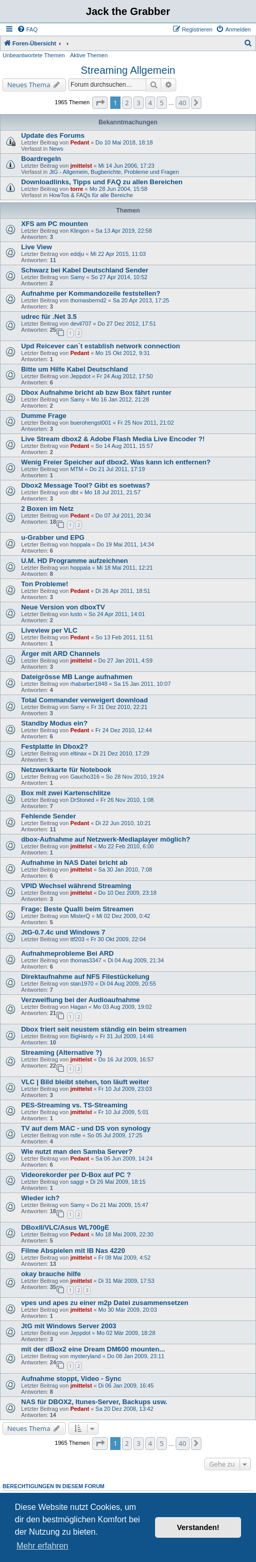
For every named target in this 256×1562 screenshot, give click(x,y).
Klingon (79, 231)
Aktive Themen (89, 55)
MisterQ (80, 916)
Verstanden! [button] (198, 1527)
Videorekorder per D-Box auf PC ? (76, 1175)
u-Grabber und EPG (52, 537)
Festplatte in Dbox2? (54, 746)
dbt (74, 492)
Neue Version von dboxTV (63, 607)
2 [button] (127, 102)
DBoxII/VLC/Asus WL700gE (65, 1227)
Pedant (79, 142)
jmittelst (81, 166)
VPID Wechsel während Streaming (76, 886)
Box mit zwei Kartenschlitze (66, 793)
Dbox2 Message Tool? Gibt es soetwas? (85, 485)
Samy (77, 277)
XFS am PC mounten (54, 224)
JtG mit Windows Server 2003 (68, 1326)
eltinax (78, 753)
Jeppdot (80, 376)
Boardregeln (41, 159)
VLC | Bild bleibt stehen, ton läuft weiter (85, 1082)
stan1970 (81, 983)
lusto (76, 614)
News (56, 149)
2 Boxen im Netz (47, 508)
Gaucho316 (84, 777)
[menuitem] (27, 29)
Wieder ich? (40, 1198)
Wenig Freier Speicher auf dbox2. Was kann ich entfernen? (116, 462)
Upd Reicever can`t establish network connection (100, 346)
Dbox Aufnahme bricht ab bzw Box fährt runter (96, 392)
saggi (76, 1182)
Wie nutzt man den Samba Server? (76, 1151)
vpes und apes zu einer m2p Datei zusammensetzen (105, 1303)
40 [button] (182, 102)
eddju (77, 254)
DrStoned (82, 800)
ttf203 (77, 939)
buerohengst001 (90, 423)
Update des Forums (52, 135)
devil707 (80, 323)
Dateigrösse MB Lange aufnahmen (76, 677)
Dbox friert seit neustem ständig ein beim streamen (103, 1029)
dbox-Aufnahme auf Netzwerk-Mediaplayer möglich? (105, 839)
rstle (75, 1135)
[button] (100, 102)
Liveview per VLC (49, 630)
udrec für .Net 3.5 (49, 316)
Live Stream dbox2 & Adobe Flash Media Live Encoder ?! (112, 439)
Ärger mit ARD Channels (60, 653)
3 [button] (138, 102)
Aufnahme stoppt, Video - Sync (71, 1378)
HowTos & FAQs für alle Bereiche (91, 195)
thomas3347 (85, 960)
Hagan (78, 1007)
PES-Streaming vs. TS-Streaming (74, 1105)
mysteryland (85, 1356)
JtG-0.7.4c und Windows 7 (63, 932)
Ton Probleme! (44, 584)
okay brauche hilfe (51, 1274)
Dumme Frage (43, 416)
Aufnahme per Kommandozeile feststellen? (90, 293)
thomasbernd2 (88, 300)
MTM (76, 469)
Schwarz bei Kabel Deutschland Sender (84, 270)
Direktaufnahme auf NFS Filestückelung (85, 976)
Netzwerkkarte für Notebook (66, 770)
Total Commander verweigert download (84, 700)
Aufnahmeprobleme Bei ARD (67, 953)
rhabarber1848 (88, 684)
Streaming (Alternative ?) (61, 1052)
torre (76, 189)
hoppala (80, 544)
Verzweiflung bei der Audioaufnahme (80, 1000)
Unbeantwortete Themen (34, 55)
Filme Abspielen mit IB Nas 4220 (73, 1250)
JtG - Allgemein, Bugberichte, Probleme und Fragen (114, 172)
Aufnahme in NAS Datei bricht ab (74, 862)
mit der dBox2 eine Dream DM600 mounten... (93, 1349)
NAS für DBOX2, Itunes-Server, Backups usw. (94, 1402)
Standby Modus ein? (54, 723)
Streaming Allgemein (128, 70)
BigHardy (81, 1036)
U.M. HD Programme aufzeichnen (74, 561)
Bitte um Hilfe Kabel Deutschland (74, 369)
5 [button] (161, 102)
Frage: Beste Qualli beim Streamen (77, 909)
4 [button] (150, 102)
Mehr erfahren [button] (42, 1545)
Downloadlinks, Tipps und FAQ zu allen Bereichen (101, 182)
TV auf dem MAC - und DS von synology (85, 1128)
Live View (36, 247)
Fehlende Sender (48, 816)
